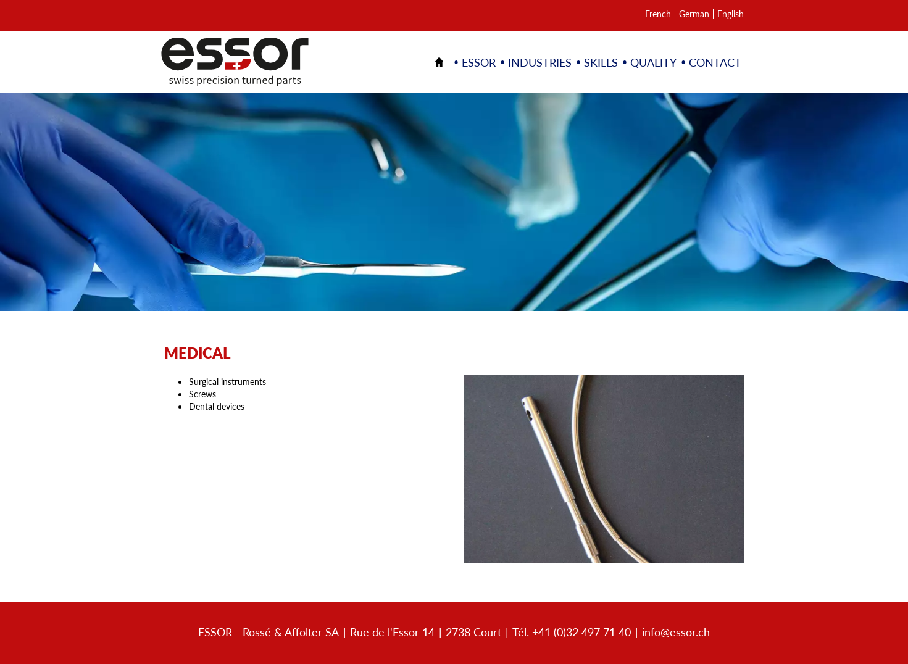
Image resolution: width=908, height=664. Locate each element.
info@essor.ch (676, 631)
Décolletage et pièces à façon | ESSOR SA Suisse (235, 62)
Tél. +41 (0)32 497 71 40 (571, 631)
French (658, 14)
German (694, 14)
